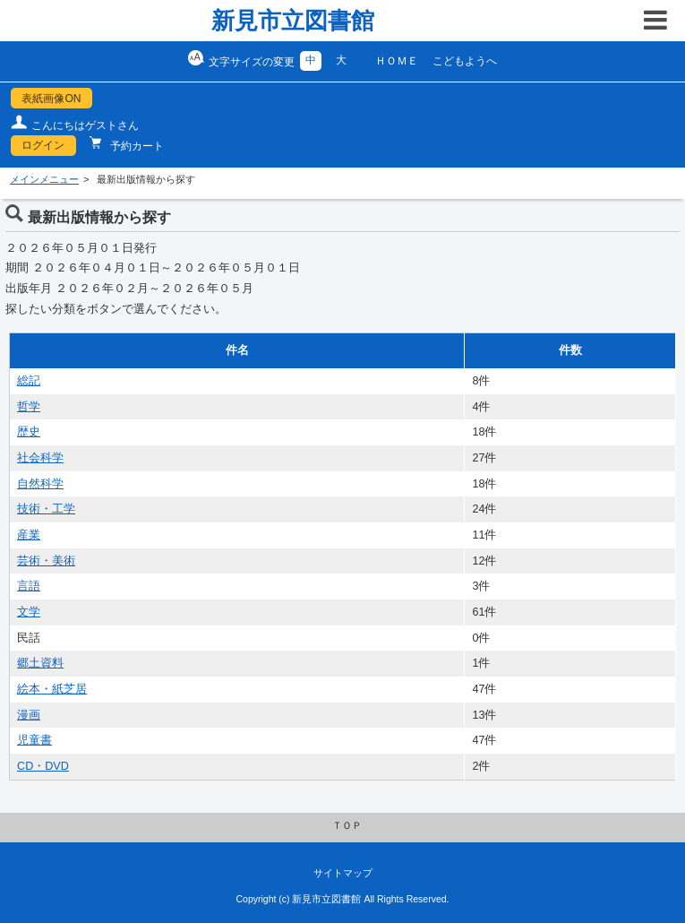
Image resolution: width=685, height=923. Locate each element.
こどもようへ (464, 61)
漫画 (28, 715)
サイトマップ (342, 872)
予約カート (135, 146)
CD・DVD (43, 766)
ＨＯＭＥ (396, 61)
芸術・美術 (46, 561)
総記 (28, 381)
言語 (28, 586)
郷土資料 (40, 663)
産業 (28, 535)
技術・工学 (46, 509)
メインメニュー (44, 179)
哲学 (28, 407)
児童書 (34, 740)
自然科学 (40, 484)
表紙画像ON (51, 98)
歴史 (28, 432)
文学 (28, 612)
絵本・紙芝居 (52, 689)
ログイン (42, 145)
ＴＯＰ (347, 825)
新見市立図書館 (292, 20)
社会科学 (40, 458)
